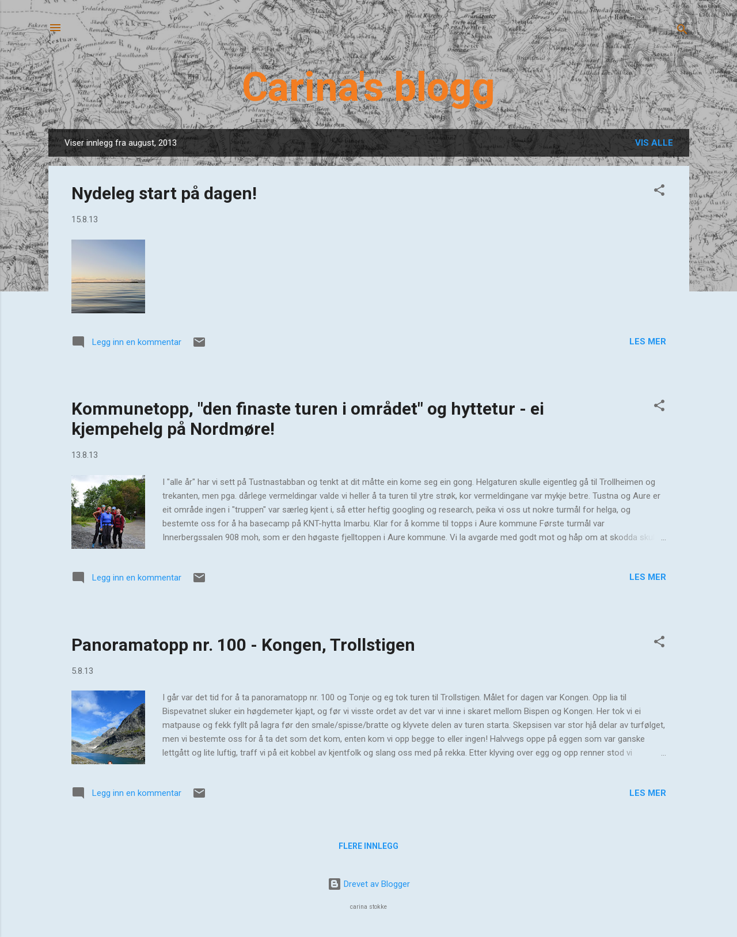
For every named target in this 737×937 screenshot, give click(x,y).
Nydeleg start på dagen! (164, 193)
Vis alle (654, 143)
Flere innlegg (368, 846)
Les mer (647, 341)
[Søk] (682, 31)
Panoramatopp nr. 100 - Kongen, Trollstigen (243, 645)
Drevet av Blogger (369, 884)
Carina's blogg (368, 87)
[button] (659, 192)
